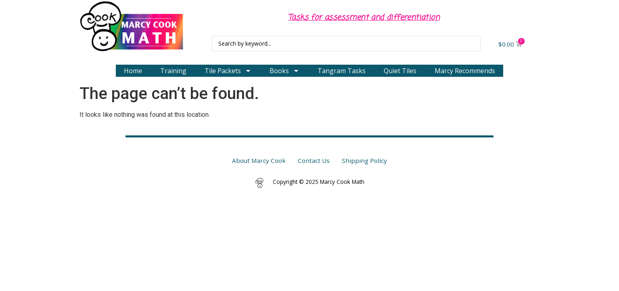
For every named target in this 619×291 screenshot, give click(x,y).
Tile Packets (228, 71)
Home (133, 70)
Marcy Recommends (465, 70)
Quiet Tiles (400, 70)
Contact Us (314, 160)
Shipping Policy (364, 160)
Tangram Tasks (342, 70)
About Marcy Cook (259, 160)
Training (173, 70)
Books (284, 71)
